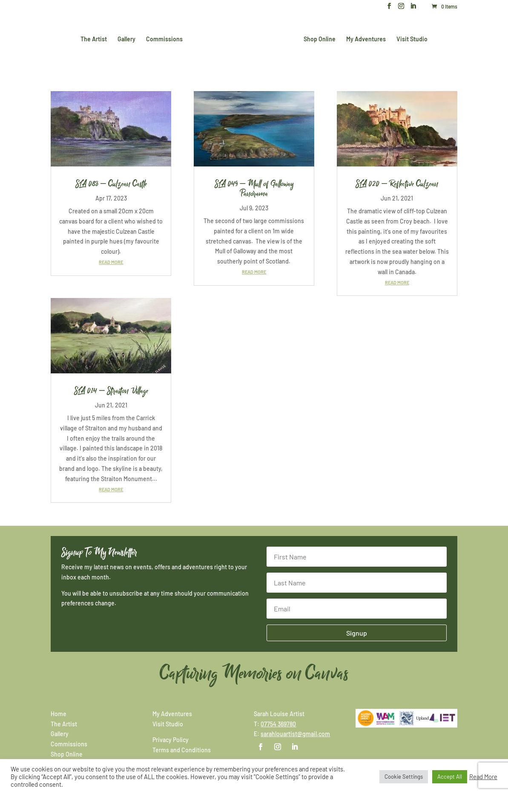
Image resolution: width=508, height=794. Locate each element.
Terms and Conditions (181, 750)
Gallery (128, 38)
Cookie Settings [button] (404, 776)
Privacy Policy (170, 739)
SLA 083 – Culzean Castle (111, 184)
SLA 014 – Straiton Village (111, 391)
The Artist (95, 38)
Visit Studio (410, 38)
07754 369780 (278, 724)
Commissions (166, 38)
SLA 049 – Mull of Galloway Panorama (254, 189)
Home (58, 713)
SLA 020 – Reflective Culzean (397, 184)
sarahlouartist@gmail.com (295, 733)
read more (111, 262)
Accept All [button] (449, 776)
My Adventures (364, 38)
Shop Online (318, 38)
